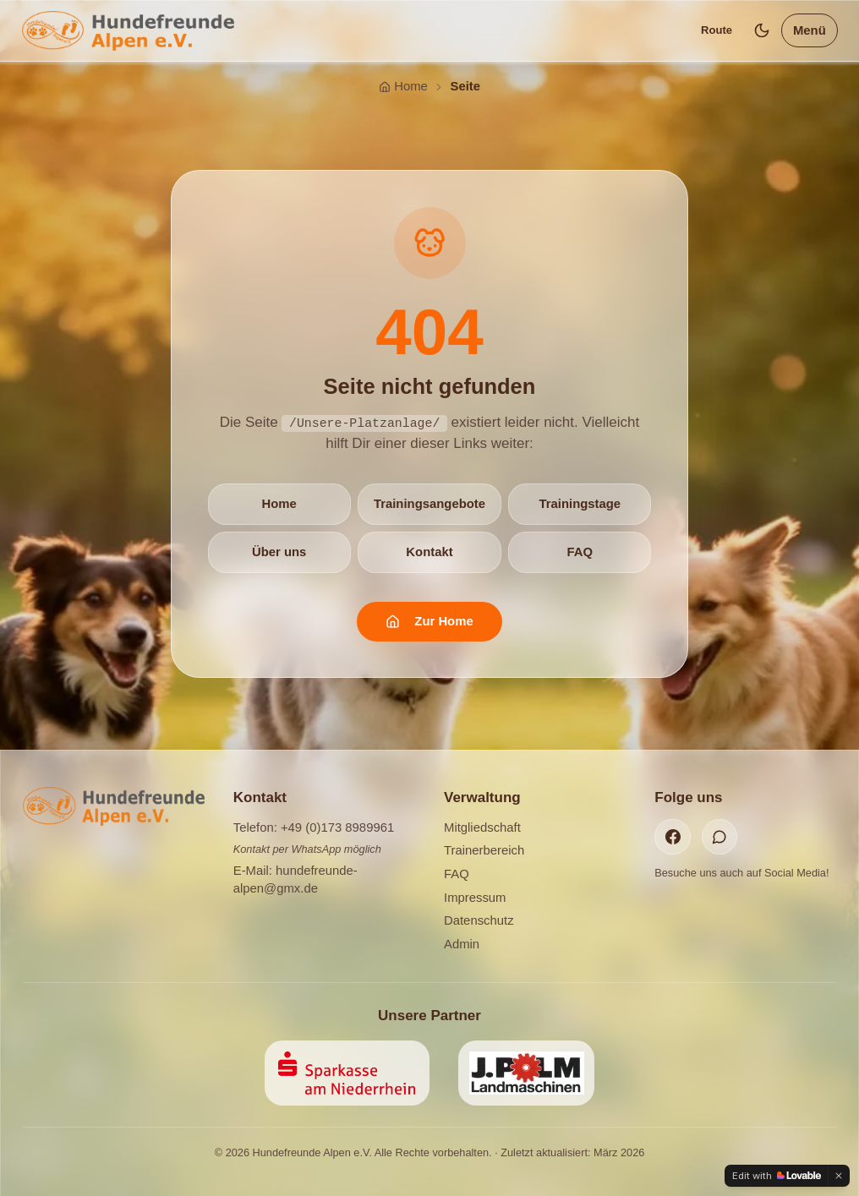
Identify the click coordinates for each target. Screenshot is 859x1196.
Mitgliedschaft (482, 826)
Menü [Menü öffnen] (809, 30)
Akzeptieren (750, 1128)
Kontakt (429, 551)
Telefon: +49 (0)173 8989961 (313, 826)
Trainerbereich (484, 850)
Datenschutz (479, 920)
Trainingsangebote (429, 503)
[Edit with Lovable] (776, 1176)
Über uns (279, 551)
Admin (461, 943)
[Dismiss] (839, 1176)
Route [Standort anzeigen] (716, 30)
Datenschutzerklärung (461, 1149)
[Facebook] (672, 836)
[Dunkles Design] (762, 30)
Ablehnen (651, 1128)
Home (279, 503)
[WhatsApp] (720, 836)
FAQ (580, 551)
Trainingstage (580, 503)
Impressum (475, 897)
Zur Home (429, 621)
